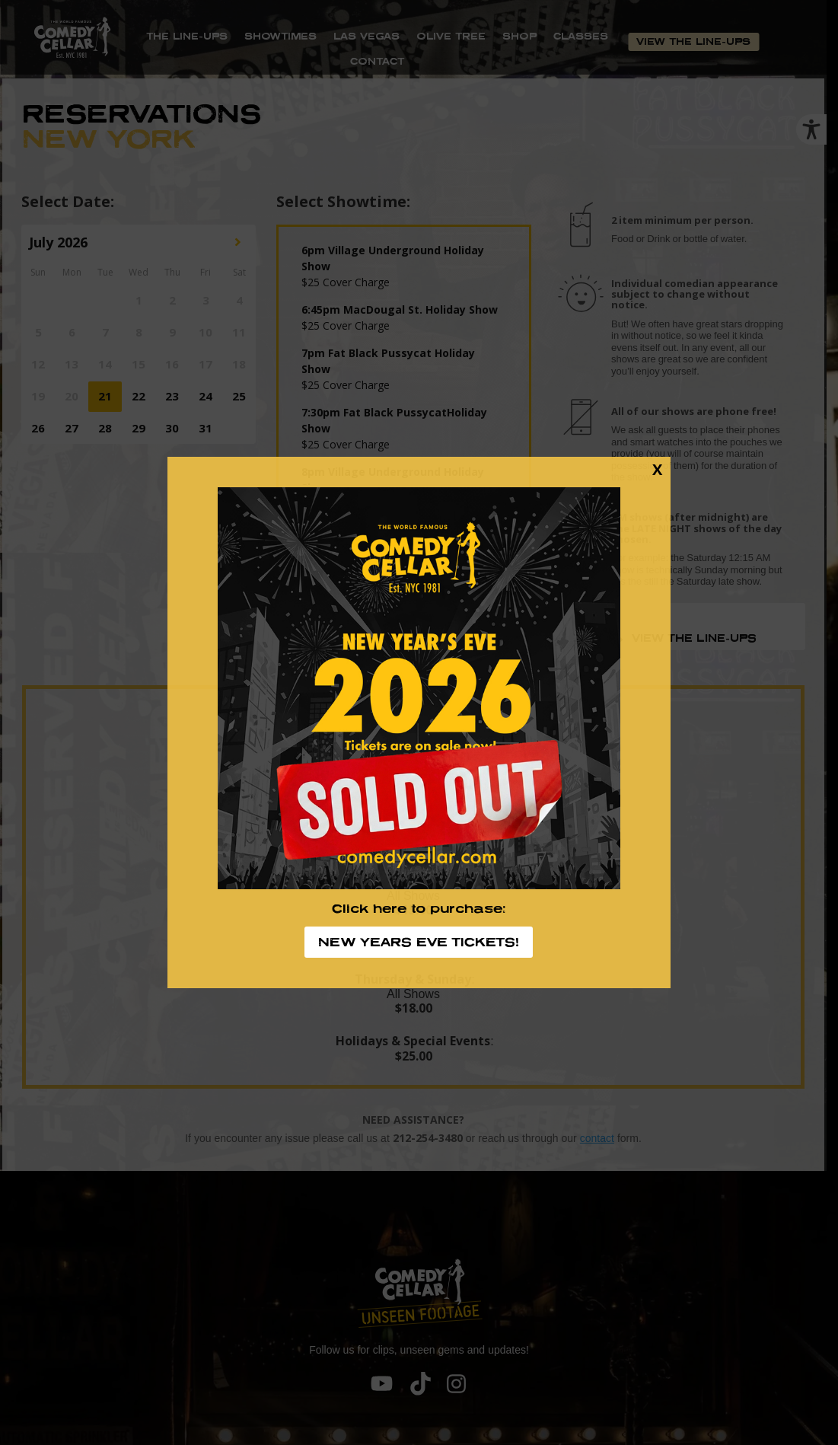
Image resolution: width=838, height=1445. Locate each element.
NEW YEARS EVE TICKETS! (418, 941)
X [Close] (657, 469)
